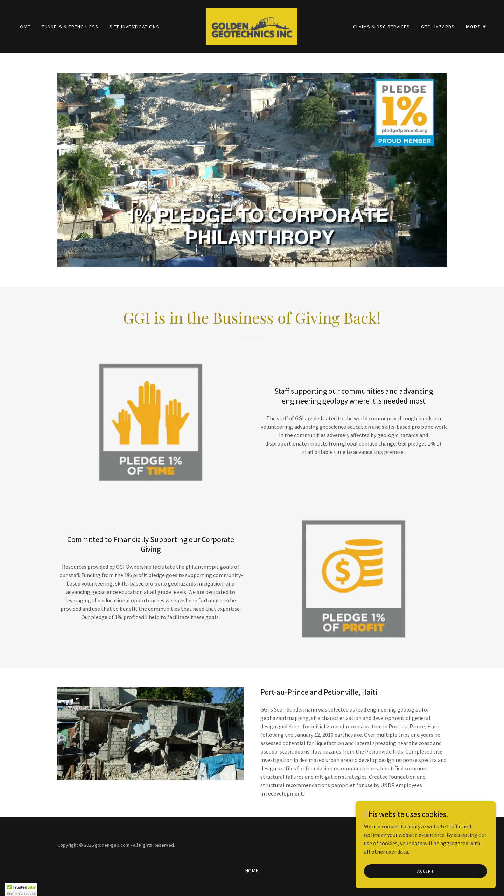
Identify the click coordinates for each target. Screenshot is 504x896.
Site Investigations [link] (134, 26)
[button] (476, 26)
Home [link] (23, 26)
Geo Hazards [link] (438, 26)
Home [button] (252, 870)
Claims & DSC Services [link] (381, 26)
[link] (252, 25)
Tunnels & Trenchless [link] (70, 26)
